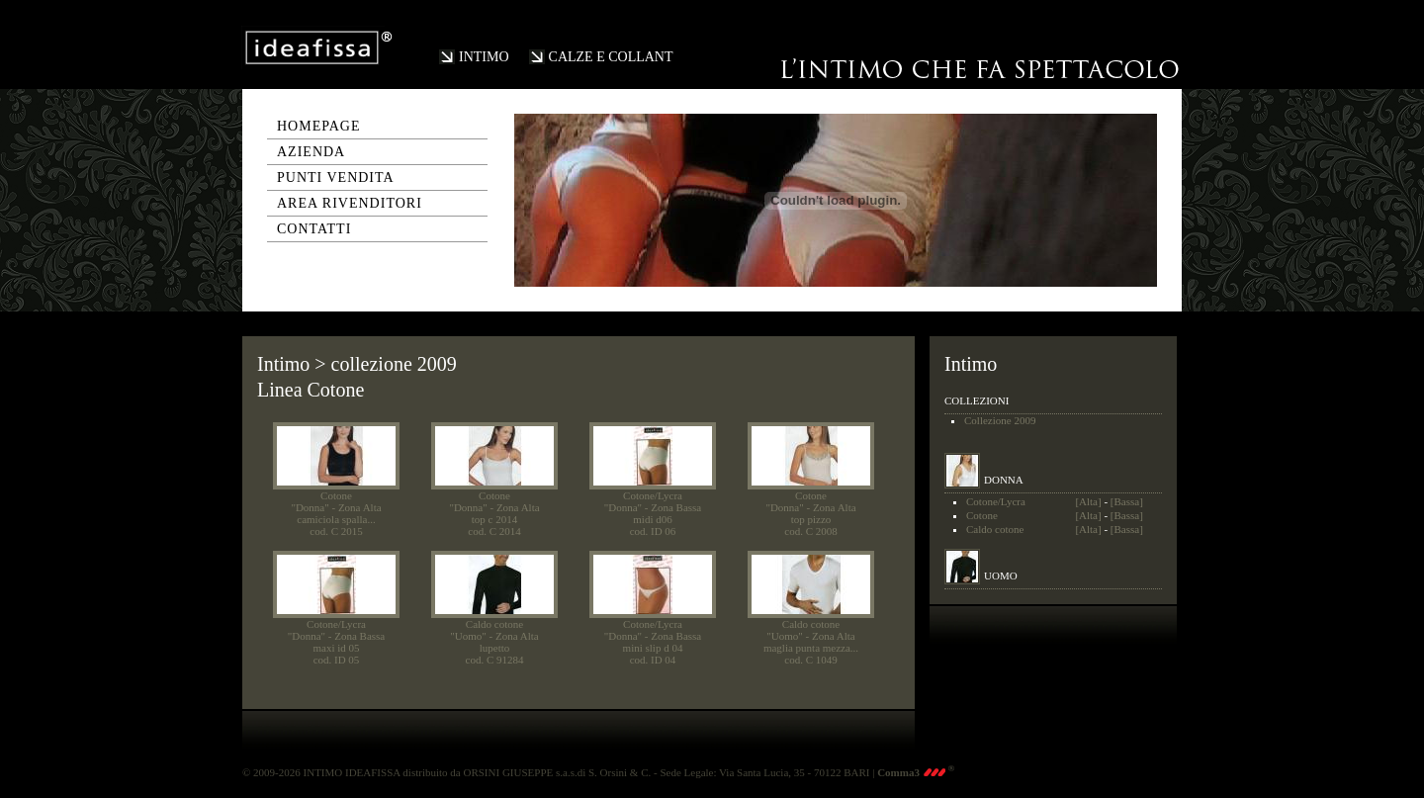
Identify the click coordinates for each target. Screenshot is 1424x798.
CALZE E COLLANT (611, 56)
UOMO (1001, 575)
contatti (314, 229)
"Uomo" (468, 636)
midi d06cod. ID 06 (653, 525)
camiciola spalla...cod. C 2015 (336, 525)
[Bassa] (1127, 501)
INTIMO (484, 56)
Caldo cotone (494, 624)
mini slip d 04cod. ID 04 (653, 653)
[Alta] (1088, 501)
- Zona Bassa (673, 507)
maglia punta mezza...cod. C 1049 (810, 653)
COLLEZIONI (976, 400)
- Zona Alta (356, 507)
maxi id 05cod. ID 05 (335, 653)
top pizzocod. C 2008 (810, 525)
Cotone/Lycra (652, 495)
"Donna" (309, 507)
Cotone (336, 495)
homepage (319, 126)
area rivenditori (349, 203)
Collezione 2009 (999, 420)
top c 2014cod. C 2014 (494, 525)
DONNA (1004, 480)
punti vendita (336, 177)
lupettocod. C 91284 (495, 653)
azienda (311, 151)
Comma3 (915, 772)
